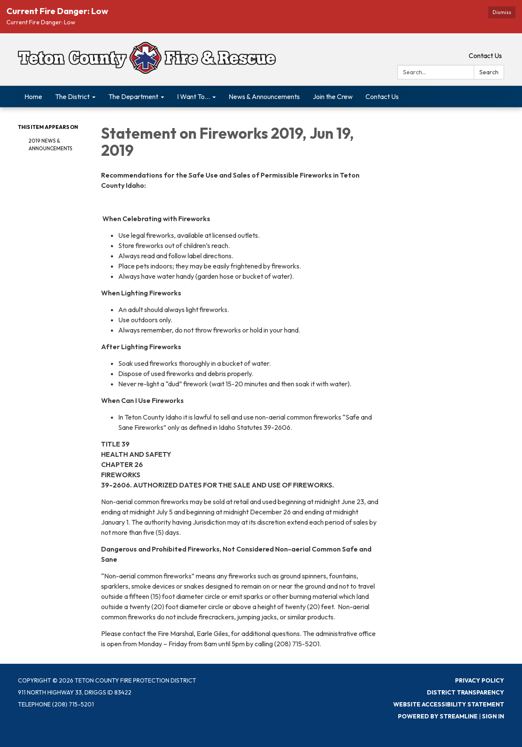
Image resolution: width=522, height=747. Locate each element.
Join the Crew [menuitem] (333, 96)
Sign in (493, 716)
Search (489, 72)
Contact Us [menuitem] (382, 96)
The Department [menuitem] (133, 96)
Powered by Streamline (438, 716)
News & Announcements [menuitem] (264, 96)
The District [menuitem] (72, 96)
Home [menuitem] (33, 96)
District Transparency (465, 692)
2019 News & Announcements (50, 144)
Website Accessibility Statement (448, 704)
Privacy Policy (479, 680)
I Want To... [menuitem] (193, 96)
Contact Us (485, 55)
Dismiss (502, 12)
